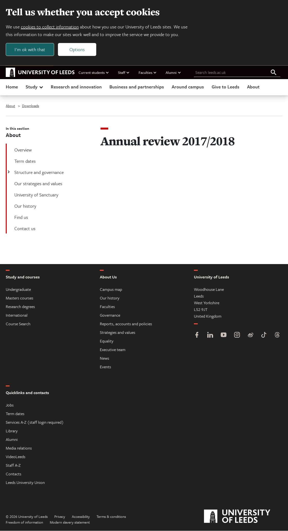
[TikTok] (264, 335)
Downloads (30, 105)
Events (105, 367)
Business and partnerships (136, 87)
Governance (110, 315)
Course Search (18, 324)
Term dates (15, 414)
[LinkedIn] (210, 335)
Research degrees (20, 307)
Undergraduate (18, 290)
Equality (106, 341)
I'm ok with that (30, 49)
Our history (109, 298)
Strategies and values (117, 333)
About (253, 87)
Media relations (19, 448)
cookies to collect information (50, 26)
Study (35, 87)
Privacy (59, 516)
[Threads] (277, 335)
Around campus (188, 87)
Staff (124, 72)
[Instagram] (237, 335)
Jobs (10, 405)
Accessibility (81, 516)
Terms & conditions (111, 516)
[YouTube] (223, 335)
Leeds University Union (25, 483)
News (104, 358)
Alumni (173, 72)
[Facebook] (197, 335)
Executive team (112, 350)
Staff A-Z (13, 465)
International (17, 315)
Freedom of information (24, 522)
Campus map (111, 290)
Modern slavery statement (70, 522)
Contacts (13, 474)
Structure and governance (38, 172)
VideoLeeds (15, 457)
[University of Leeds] (243, 516)
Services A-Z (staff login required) (35, 422)
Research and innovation (76, 87)
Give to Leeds (225, 87)
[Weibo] (250, 335)
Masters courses (19, 298)
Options (77, 49)
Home (12, 87)
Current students (94, 72)
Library (12, 431)
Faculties (148, 72)
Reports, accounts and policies (126, 324)
